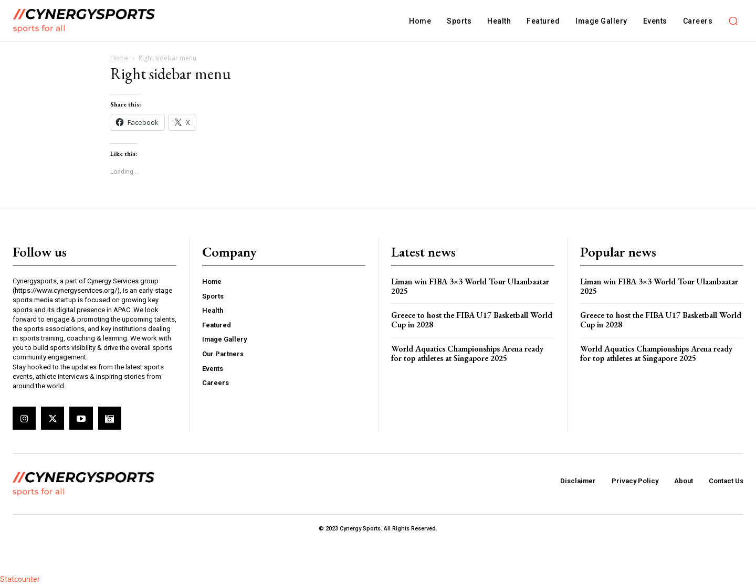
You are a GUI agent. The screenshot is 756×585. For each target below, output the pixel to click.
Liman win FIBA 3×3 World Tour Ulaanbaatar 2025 (470, 286)
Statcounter (20, 579)
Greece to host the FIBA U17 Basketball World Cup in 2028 (471, 320)
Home (119, 58)
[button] (733, 21)
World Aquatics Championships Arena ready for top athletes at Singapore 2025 (467, 353)
